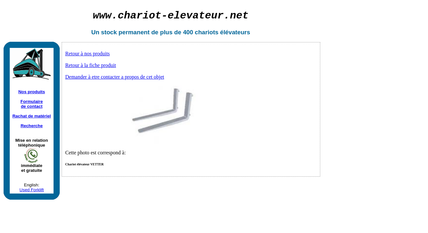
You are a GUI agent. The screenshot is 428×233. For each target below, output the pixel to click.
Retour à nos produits (87, 53)
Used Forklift (31, 189)
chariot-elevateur (171, 16)
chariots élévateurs (222, 32)
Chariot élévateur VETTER (84, 164)
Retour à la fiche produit (90, 65)
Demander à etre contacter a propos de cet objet (114, 77)
